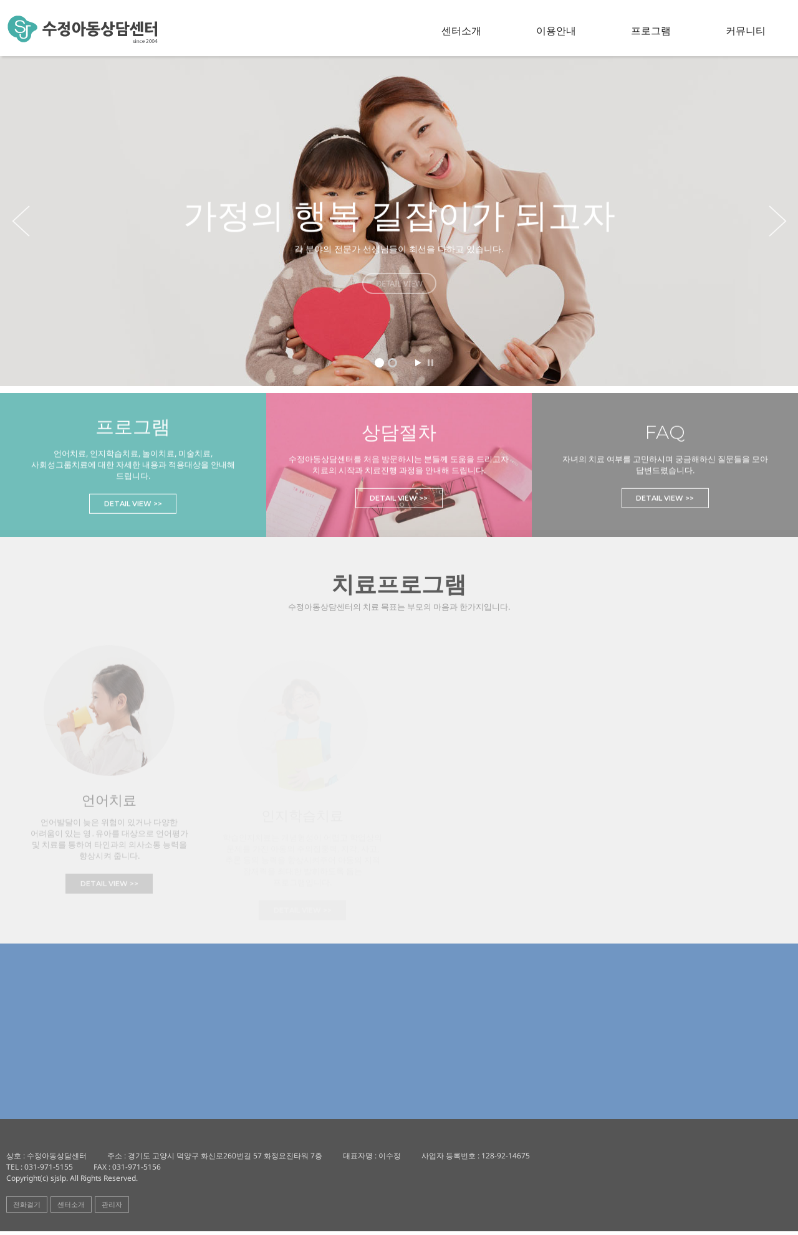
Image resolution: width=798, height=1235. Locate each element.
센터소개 (465, 31)
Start (417, 363)
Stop (430, 363)
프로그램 (652, 31)
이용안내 (559, 31)
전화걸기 (27, 1208)
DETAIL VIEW (399, 283)
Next (779, 221)
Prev (18, 221)
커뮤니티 (746, 31)
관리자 (112, 1208)
